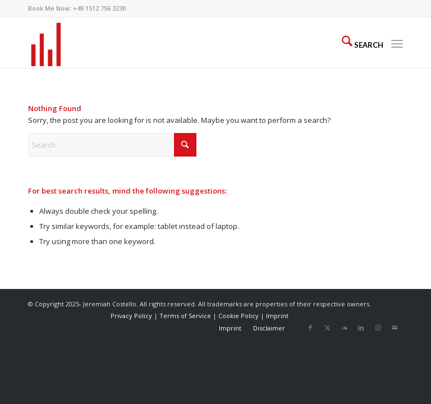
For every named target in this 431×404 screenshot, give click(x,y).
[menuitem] (357, 42)
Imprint (277, 315)
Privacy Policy (131, 315)
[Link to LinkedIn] (360, 327)
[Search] (357, 42)
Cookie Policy (238, 315)
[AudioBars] (46, 42)
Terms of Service (185, 315)
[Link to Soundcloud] (344, 327)
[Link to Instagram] (377, 327)
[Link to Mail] (394, 327)
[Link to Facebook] (310, 327)
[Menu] (397, 42)
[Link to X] (327, 327)
